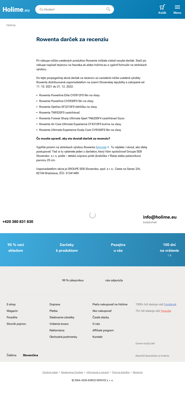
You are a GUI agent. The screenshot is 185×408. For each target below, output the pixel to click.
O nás (96, 324)
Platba (54, 311)
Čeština (11, 355)
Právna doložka (121, 372)
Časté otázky (100, 317)
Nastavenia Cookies (72, 372)
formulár (101, 147)
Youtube (166, 311)
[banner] (16, 9)
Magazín (12, 311)
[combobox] (74, 9)
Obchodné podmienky (63, 337)
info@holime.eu (160, 217)
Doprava (55, 304)
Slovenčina (30, 355)
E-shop (11, 304)
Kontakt (97, 337)
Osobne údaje (50, 372)
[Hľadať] (108, 9)
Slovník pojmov (16, 324)
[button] (177, 9)
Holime (11, 25)
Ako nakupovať (101, 311)
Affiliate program (103, 330)
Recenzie (138, 372)
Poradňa (12, 317)
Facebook (170, 304)
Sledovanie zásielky (62, 317)
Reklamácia (57, 330)
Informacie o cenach (97, 372)
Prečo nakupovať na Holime (109, 304)
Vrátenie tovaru (59, 324)
